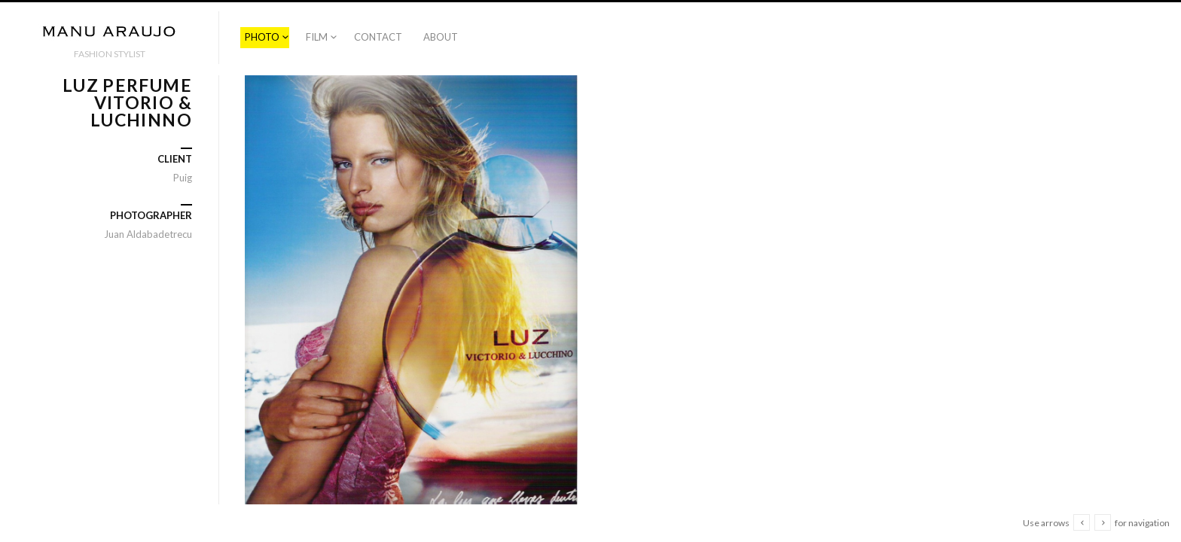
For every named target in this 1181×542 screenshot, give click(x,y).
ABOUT (440, 37)
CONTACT (378, 37)
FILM (317, 37)
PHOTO (262, 37)
